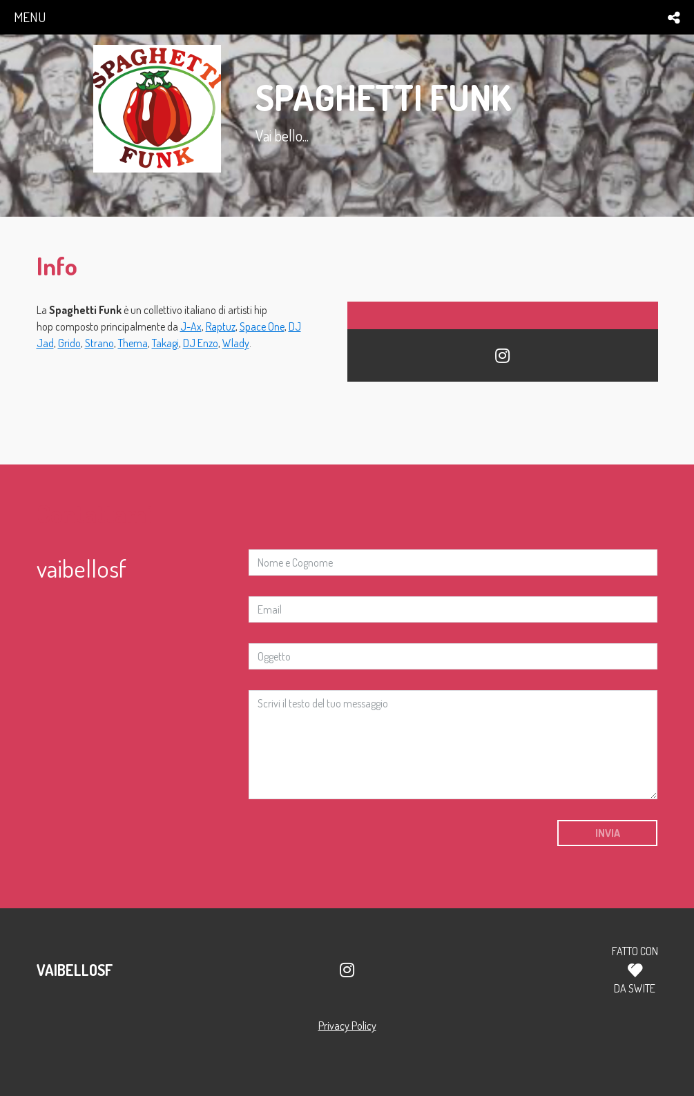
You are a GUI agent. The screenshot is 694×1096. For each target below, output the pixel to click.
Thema (133, 343)
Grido (69, 343)
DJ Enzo (200, 343)
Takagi (165, 343)
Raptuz (220, 326)
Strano (99, 343)
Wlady (235, 343)
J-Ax (191, 326)
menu (30, 17)
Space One (262, 326)
